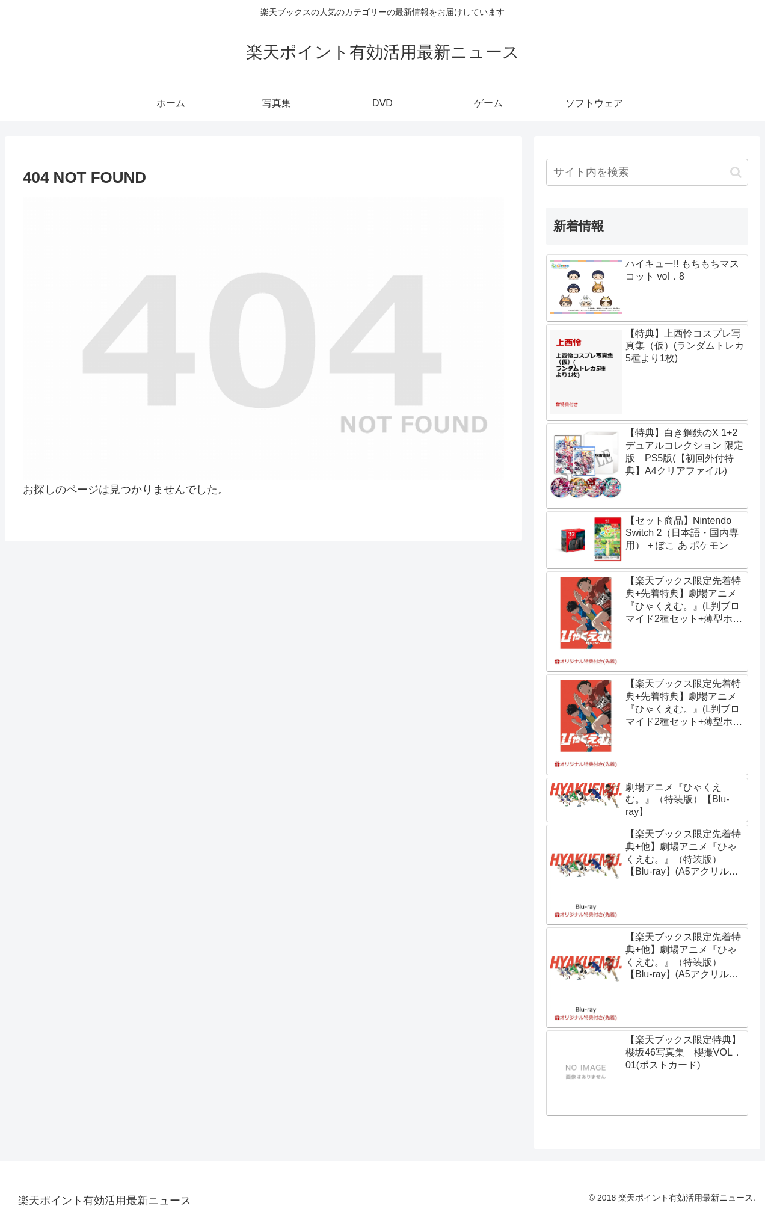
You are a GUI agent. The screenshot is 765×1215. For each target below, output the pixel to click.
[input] (647, 172)
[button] (735, 172)
